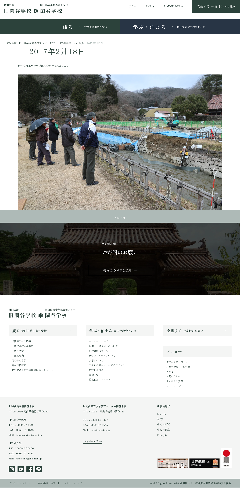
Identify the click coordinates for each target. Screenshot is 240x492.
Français (162, 439)
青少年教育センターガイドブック (108, 369)
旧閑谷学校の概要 (22, 343)
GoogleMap (89, 449)
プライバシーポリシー (21, 487)
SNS (148, 6)
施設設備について (99, 354)
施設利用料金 (96, 374)
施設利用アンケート (100, 384)
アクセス (134, 6)
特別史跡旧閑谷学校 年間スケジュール (34, 374)
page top (120, 218)
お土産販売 (18, 359)
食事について (96, 364)
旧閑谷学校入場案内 (23, 348)
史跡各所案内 (19, 354)
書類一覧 (94, 379)
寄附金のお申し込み (117, 272)
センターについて (99, 343)
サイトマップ (174, 390)
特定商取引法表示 (51, 487)
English (161, 418)
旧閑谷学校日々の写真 (179, 370)
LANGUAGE (172, 6)
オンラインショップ (79, 487)
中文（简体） (164, 429)
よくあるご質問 (175, 385)
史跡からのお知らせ (177, 365)
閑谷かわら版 (19, 364)
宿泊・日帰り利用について (104, 348)
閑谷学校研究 (19, 369)
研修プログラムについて (103, 359)
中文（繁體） (164, 434)
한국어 (161, 423)
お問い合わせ (174, 380)
